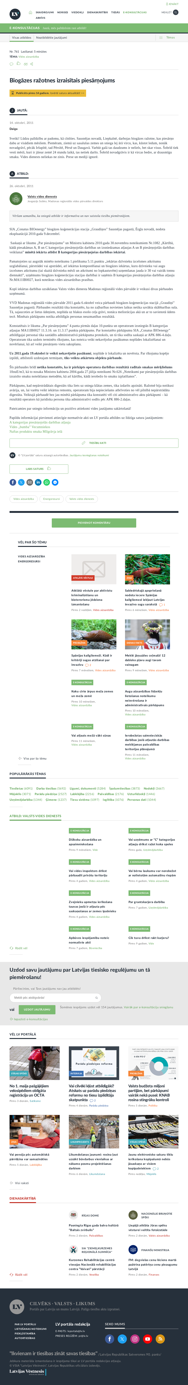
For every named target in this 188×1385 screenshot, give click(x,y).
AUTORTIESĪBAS (25, 1338)
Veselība (94, 1275)
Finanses (154, 1275)
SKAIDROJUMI (45, 12)
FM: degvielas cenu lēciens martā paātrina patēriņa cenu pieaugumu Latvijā (153, 1265)
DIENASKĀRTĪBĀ (97, 12)
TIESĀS (115, 12)
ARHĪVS (40, 18)
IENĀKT (174, 4)
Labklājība (82, 794)
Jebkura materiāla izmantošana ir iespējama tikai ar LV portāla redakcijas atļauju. (65, 1361)
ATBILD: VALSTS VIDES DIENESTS (35, 816)
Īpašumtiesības (124, 788)
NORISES (62, 12)
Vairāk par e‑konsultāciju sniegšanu (148, 1007)
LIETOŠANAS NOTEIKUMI (30, 1329)
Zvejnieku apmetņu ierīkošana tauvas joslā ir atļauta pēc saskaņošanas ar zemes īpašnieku (92, 907)
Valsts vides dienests (42, 196)
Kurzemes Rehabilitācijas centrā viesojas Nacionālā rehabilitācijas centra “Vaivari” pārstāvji (92, 1265)
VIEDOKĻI (77, 12)
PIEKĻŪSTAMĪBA (25, 1334)
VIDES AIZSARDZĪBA (31, 556)
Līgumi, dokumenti (88, 788)
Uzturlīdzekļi (141, 794)
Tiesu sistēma (84, 799)
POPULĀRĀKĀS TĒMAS (28, 774)
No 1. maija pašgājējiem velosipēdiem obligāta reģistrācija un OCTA (29, 1090)
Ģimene (56, 799)
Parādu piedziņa (51, 794)
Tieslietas (21, 788)
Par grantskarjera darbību (147, 902)
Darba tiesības (51, 788)
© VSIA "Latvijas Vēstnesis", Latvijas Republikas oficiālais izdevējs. (55, 1365)
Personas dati (141, 799)
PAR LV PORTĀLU (25, 1324)
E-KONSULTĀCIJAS (135, 12)
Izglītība (113, 799)
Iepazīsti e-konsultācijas (31, 1019)
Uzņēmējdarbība (26, 799)
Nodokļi (154, 788)
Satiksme (35, 1101)
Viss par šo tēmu (35, 758)
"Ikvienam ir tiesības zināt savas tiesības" (53, 1353)
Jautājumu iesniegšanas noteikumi (89, 455)
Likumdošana (97, 1174)
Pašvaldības (111, 794)
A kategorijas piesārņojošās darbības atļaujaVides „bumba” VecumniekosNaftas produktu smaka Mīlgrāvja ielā (40, 427)
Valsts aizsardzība (159, 1236)
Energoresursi (51, 499)
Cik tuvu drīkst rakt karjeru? (149, 938)
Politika (153, 1105)
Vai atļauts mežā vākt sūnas (91, 735)
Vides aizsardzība (29, 57)
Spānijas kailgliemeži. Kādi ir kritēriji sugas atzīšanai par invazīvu (91, 660)
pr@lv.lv (83, 1336)
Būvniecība (95, 948)
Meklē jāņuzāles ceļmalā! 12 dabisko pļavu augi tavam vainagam (145, 660)
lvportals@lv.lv (76, 1331)
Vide (95, 850)
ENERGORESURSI (29, 561)
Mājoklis (20, 794)
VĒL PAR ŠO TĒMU (32, 542)
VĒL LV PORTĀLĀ (23, 1034)
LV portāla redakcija (72, 1324)
